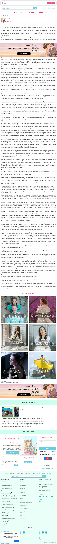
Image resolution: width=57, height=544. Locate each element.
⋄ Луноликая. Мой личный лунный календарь (8, 491)
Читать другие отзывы (28, 425)
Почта (40, 490)
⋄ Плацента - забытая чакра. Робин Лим (7, 510)
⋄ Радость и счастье (4, 505)
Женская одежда (22, 481)
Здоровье (21, 491)
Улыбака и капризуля (4, 494)
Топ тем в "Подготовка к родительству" (45, 485)
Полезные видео (22, 504)
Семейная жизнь (22, 511)
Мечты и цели (22, 497)
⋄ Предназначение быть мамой (6, 485)
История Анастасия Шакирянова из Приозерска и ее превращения (32, 408)
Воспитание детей (23, 478)
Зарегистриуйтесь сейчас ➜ (43, 479)
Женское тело (22, 487)
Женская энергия (22, 484)
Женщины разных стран (24, 490)
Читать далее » (16, 420)
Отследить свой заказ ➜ (5, 477)
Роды (21, 508)
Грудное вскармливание (24, 480)
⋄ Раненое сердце (4, 508)
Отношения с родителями (24, 501)
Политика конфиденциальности (47, 461)
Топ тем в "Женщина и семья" (44, 482)
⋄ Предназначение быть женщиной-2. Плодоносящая (7, 482)
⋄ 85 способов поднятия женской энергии (7, 516)
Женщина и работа (23, 488)
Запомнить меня (42, 444)
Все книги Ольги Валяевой (27, 20)
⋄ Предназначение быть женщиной (6, 478)
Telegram (43, 490)
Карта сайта (49, 466)
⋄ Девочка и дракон (4, 502)
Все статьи (12, 466)
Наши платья (27, 466)
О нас (38, 466)
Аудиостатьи (22, 474)
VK (46, 490)
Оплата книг (3, 474)
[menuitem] (9, 474)
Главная (6, 466)
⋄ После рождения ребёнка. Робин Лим (7, 511)
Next (56, 411)
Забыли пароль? (53, 444)
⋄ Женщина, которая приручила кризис (7, 488)
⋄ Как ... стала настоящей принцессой (7, 499)
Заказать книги (20, 466)
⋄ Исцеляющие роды (4, 513)
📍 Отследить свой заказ (50, 8)
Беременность (22, 477)
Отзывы (33, 466)
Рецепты (21, 505)
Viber (52, 490)
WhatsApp (40, 493)
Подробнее (12, 445)
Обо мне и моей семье (23, 498)
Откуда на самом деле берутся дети (7, 497)
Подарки (43, 466)
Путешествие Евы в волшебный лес (7, 496)
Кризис (21, 494)
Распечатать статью (50, 15)
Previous (1, 411)
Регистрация (47, 458)
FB (49, 490)
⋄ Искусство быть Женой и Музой (6, 480)
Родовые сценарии (23, 507)
